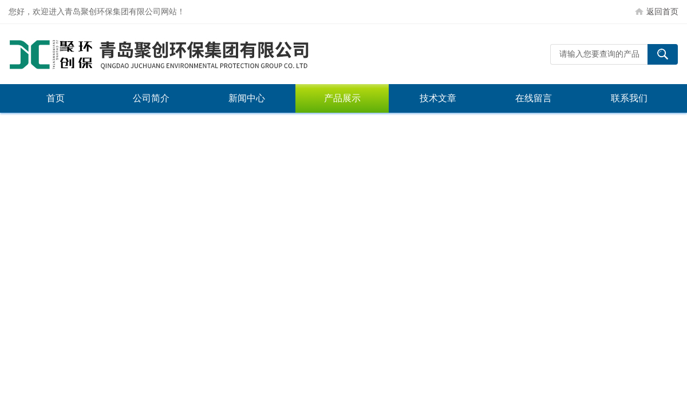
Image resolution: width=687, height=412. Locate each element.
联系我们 (629, 98)
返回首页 (662, 11)
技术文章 (438, 98)
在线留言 (533, 98)
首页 (55, 98)
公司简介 (151, 98)
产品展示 (342, 98)
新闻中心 (246, 98)
